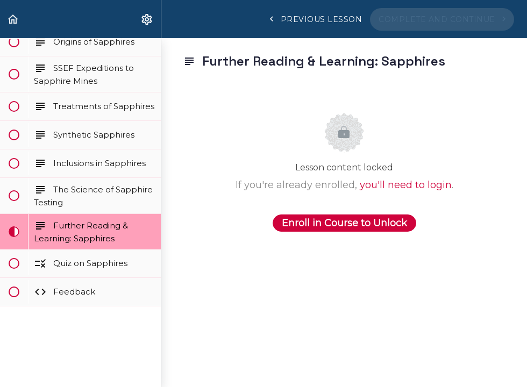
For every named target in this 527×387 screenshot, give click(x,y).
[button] (13, 19)
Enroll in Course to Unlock (344, 223)
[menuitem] (147, 19)
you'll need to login (406, 185)
